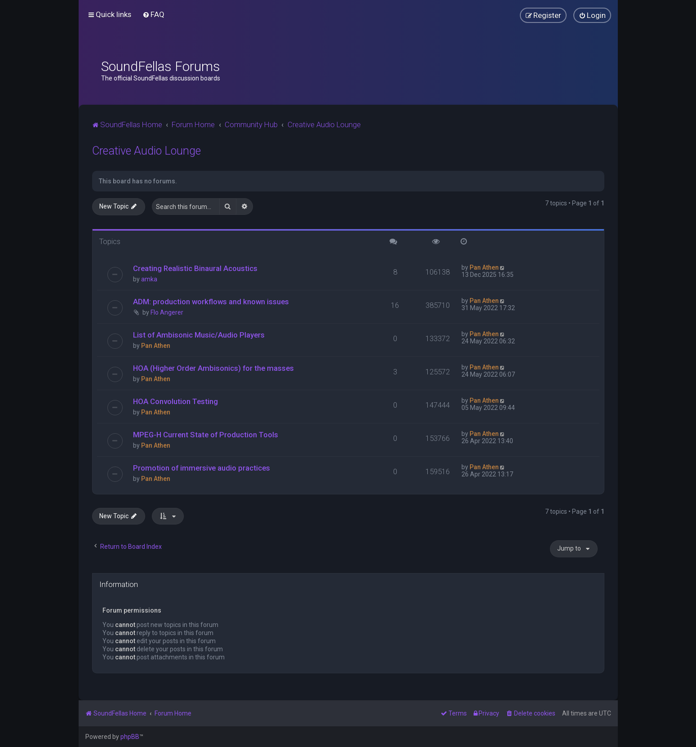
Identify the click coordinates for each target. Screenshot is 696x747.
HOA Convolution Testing (175, 401)
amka (149, 279)
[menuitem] (153, 14)
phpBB (129, 736)
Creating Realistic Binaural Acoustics (195, 268)
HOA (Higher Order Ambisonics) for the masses (213, 368)
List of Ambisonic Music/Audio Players (199, 334)
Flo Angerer (167, 312)
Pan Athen (484, 267)
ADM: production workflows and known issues (211, 301)
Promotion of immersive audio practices (201, 467)
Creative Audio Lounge (146, 150)
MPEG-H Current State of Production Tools (205, 434)
